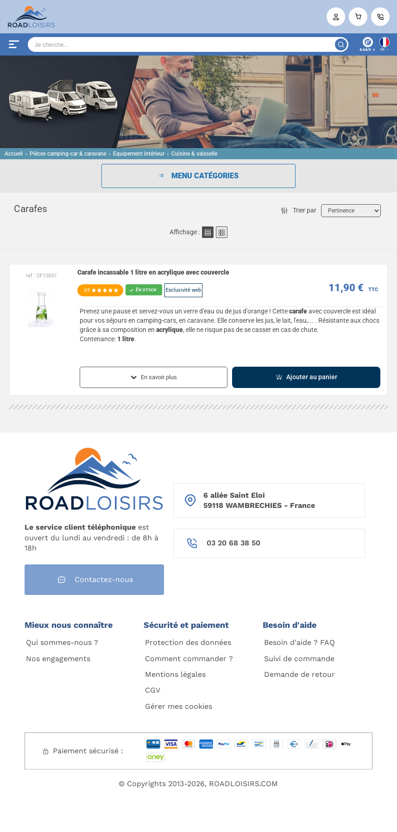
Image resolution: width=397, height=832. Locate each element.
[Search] (188, 44)
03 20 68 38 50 (233, 542)
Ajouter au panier (306, 377)
